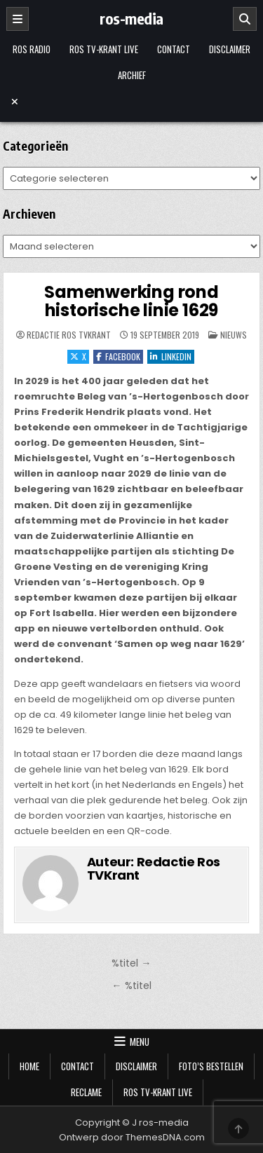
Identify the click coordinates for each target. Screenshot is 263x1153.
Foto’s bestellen (211, 1066)
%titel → (131, 963)
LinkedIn (170, 356)
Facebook (118, 356)
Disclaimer (229, 49)
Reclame (86, 1092)
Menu (139, 1042)
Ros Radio (31, 49)
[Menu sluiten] (132, 101)
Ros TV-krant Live (103, 49)
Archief (132, 75)
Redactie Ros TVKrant (69, 335)
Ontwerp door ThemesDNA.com (132, 1137)
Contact (173, 49)
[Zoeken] (245, 19)
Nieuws (233, 335)
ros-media (131, 18)
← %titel (131, 985)
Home (29, 1066)
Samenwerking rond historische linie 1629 (131, 301)
